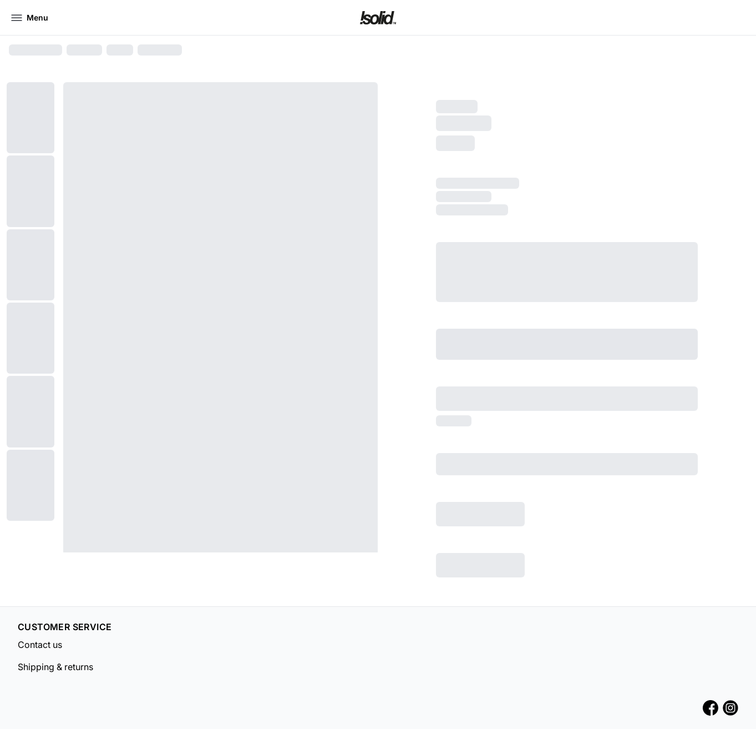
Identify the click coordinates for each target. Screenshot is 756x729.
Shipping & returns (55, 666)
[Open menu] (29, 18)
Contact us (40, 644)
